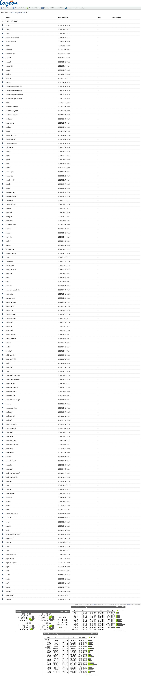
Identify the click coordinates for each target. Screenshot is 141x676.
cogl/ (7, 363)
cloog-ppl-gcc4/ (11, 269)
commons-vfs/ (10, 396)
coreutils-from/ (11, 461)
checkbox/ (9, 200)
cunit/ (7, 546)
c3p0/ (7, 33)
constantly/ (9, 436)
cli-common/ (10, 249)
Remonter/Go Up (19, 7)
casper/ (8, 78)
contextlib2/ (10, 453)
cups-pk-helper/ (11, 563)
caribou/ (8, 74)
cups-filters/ (10, 558)
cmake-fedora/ (11, 339)
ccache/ (8, 82)
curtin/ (8, 579)
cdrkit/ (8, 131)
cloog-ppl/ (9, 274)
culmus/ (8, 542)
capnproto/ (9, 66)
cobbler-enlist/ (10, 355)
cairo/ (7, 46)
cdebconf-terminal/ (12, 115)
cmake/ (8, 343)
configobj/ (9, 412)
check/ (8, 188)
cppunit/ (8, 489)
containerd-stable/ (12, 444)
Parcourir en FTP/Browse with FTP (53, 7)
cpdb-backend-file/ (12, 477)
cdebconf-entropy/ (12, 107)
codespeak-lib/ (11, 359)
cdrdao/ (8, 127)
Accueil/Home (7, 7)
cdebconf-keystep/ (12, 111)
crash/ (8, 506)
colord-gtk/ (9, 367)
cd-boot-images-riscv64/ (14, 98)
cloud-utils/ (9, 294)
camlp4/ (8, 58)
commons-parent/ (12, 388)
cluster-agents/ (11, 302)
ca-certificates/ (11, 41)
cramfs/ (8, 501)
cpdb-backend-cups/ (13, 473)
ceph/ (7, 155)
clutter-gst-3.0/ (11, 318)
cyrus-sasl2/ (10, 595)
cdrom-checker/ (11, 135)
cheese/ (8, 208)
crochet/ (8, 526)
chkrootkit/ (9, 221)
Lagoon (94, 604)
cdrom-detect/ (10, 139)
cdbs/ (7, 103)
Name (8, 17)
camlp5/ (8, 62)
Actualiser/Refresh (34, 7)
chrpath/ (8, 233)
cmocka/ (8, 351)
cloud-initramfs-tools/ (13, 290)
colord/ (8, 371)
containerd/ (9, 449)
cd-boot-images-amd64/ (14, 86)
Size (99, 17)
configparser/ (10, 416)
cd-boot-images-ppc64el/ (14, 94)
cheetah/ (9, 212)
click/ (7, 257)
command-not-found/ (13, 375)
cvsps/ (8, 587)
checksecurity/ (11, 204)
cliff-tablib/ (9, 261)
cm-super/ (9, 331)
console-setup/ (11, 428)
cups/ (7, 567)
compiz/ (8, 404)
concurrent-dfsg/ (11, 408)
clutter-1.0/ (9, 310)
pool (19, 12)
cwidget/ (8, 591)
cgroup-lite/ (9, 176)
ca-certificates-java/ (12, 37)
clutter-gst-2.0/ (11, 314)
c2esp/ (8, 29)
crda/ (7, 510)
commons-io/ (10, 383)
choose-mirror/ (11, 225)
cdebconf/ (9, 119)
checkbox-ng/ (10, 192)
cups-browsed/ (11, 554)
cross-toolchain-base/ (13, 534)
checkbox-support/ (12, 196)
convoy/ (8, 457)
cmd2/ (8, 347)
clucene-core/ (10, 298)
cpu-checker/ (10, 493)
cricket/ (8, 518)
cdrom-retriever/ (11, 143)
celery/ (8, 151)
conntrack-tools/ (11, 424)
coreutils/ (9, 465)
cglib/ (7, 164)
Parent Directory (11, 21)
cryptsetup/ (9, 538)
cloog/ (8, 278)
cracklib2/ (9, 497)
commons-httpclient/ (12, 379)
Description (116, 17)
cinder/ (8, 241)
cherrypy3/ (9, 217)
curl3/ (7, 575)
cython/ (8, 599)
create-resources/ (12, 514)
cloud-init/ (9, 286)
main (24, 12)
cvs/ (7, 583)
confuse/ (9, 420)
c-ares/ (8, 25)
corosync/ (9, 469)
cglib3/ (8, 168)
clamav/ (8, 245)
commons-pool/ (11, 392)
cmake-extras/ (10, 335)
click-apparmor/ (11, 253)
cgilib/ (8, 160)
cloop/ (8, 282)
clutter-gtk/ (9, 326)
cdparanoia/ (10, 123)
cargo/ (8, 70)
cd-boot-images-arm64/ (14, 90)
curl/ (7, 571)
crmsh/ (8, 522)
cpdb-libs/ (9, 481)
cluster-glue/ (10, 306)
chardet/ (8, 184)
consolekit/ (9, 432)
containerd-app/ (11, 440)
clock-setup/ (10, 265)
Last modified (63, 17)
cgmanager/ (10, 172)
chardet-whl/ (10, 180)
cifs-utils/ (9, 237)
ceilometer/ (9, 147)
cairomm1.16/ (10, 54)
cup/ (7, 550)
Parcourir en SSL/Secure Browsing (75, 7)
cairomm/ (9, 50)
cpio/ (7, 485)
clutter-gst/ (9, 322)
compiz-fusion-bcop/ (12, 400)
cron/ (7, 530)
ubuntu (14, 12)
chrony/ (8, 229)
